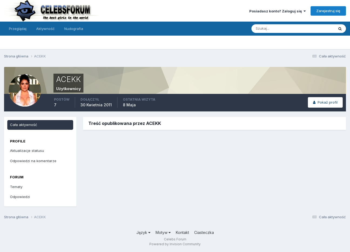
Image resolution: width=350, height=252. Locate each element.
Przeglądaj (17, 28)
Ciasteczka (204, 232)
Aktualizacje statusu (27, 150)
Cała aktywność (23, 124)
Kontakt (182, 232)
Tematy (16, 187)
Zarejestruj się (328, 11)
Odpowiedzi (20, 197)
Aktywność (45, 28)
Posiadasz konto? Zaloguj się (277, 11)
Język (143, 232)
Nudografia (73, 28)
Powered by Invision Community (175, 244)
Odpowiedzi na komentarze (33, 161)
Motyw (163, 232)
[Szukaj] (271, 28)
